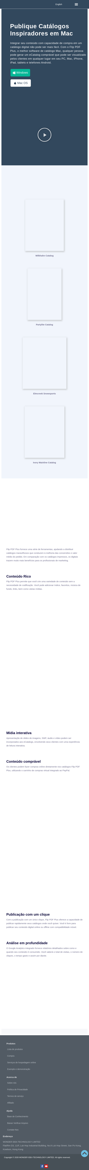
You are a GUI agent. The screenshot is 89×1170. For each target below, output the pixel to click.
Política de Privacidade (17, 1089)
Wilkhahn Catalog (44, 255)
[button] (76, 4)
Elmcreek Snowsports (44, 393)
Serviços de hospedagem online (21, 1062)
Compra (10, 1056)
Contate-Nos (13, 1130)
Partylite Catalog (44, 324)
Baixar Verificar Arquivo (17, 1123)
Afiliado (10, 1103)
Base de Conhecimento (17, 1116)
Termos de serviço (15, 1096)
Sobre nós (11, 1083)
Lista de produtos (15, 1049)
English (58, 4)
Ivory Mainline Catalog (44, 462)
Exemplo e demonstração (18, 1069)
